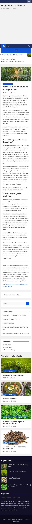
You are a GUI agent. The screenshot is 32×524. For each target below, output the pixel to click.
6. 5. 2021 (6, 93)
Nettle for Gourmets (8, 323)
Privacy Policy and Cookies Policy (10, 497)
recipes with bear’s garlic (16, 190)
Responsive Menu (29, 1)
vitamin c (5, 286)
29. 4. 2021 (6, 401)
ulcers (25, 284)
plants (22, 284)
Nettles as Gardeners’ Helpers (12, 295)
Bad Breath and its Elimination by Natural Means (16, 333)
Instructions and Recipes (9, 350)
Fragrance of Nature (13, 5)
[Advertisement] (16, 27)
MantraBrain (16, 521)
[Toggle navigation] (8, 46)
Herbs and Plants (7, 84)
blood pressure (16, 284)
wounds (10, 286)
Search (27, 303)
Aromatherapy (7, 345)
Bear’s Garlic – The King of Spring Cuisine (14, 315)
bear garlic (8, 284)
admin (12, 93)
